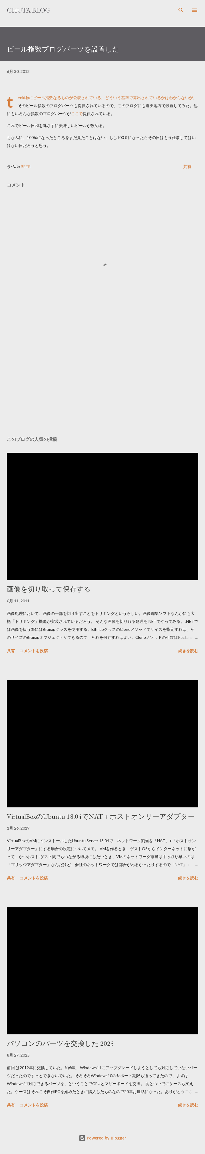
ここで (77, 113)
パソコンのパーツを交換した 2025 (60, 1043)
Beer (26, 166)
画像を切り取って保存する (49, 589)
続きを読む (188, 650)
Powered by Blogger (102, 1138)
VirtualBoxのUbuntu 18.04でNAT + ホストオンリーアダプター (101, 816)
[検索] (181, 10)
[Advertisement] (102, 378)
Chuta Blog (28, 10)
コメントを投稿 (34, 650)
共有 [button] (187, 166)
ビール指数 (43, 97)
